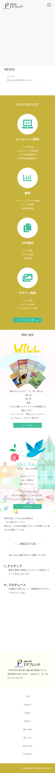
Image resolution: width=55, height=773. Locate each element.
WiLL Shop (27, 745)
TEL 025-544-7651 (15, 677)
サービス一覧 (30, 319)
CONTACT (27, 754)
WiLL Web (27, 729)
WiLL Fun (31, 506)
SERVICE (27, 704)
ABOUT (27, 721)
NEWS (27, 712)
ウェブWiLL (30, 425)
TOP (27, 696)
